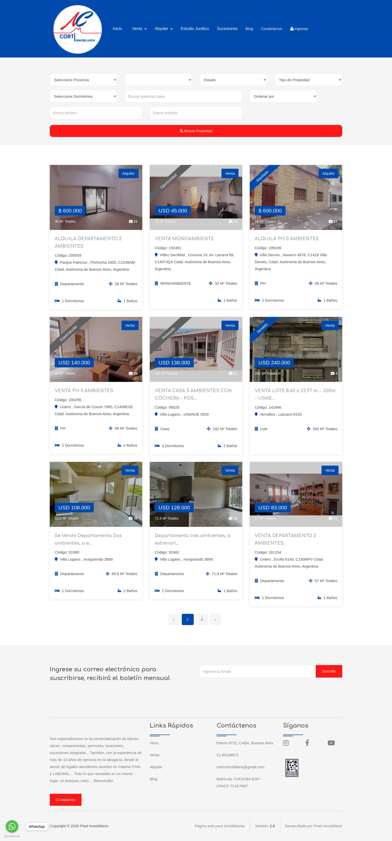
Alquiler (156, 767)
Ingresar (299, 28)
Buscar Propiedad (196, 131)
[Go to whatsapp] (12, 826)
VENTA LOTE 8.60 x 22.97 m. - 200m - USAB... (295, 394)
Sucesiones (227, 28)
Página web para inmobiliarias (220, 826)
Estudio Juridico (195, 28)
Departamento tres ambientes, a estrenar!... (192, 539)
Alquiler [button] (162, 28)
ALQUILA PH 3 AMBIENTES (287, 238)
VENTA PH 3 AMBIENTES (84, 390)
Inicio (117, 28)
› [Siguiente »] (215, 619)
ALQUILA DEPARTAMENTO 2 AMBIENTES (88, 242)
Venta (154, 755)
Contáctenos (271, 28)
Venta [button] (137, 28)
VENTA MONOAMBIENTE (184, 238)
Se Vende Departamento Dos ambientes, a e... (88, 539)
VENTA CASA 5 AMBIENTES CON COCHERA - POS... (193, 394)
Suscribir (329, 671)
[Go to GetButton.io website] (12, 836)
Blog (249, 28)
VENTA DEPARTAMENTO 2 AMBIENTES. (285, 539)
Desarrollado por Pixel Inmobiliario (313, 826)
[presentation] (238, 687)
